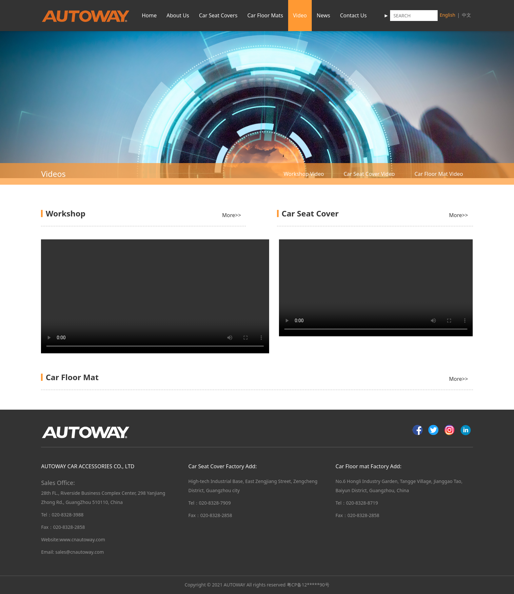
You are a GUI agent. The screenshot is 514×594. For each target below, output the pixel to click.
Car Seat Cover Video (369, 173)
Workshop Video (304, 173)
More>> (231, 215)
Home (149, 15)
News (323, 15)
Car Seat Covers (218, 15)
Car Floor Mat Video (438, 173)
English (447, 15)
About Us (178, 15)
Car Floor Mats (265, 15)
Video (300, 15)
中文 (466, 15)
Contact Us (353, 15)
